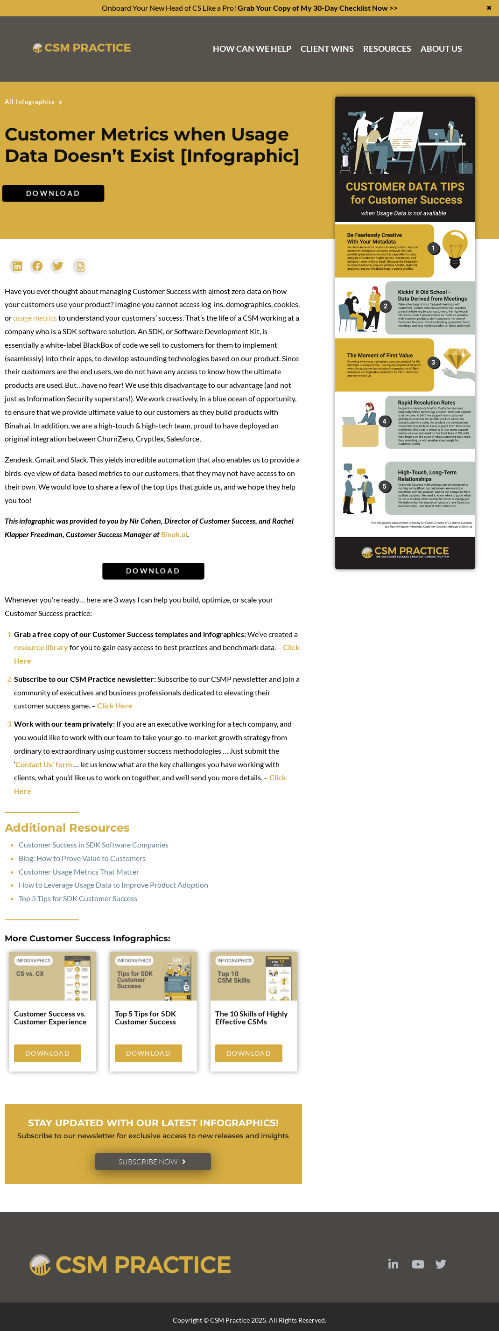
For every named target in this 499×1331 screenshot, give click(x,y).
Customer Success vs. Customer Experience (50, 1017)
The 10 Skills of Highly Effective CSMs (251, 1017)
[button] (17, 266)
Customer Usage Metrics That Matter (79, 871)
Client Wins (327, 48)
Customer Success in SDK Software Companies (94, 844)
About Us (441, 48)
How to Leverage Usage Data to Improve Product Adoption (113, 884)
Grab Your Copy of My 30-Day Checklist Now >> (318, 7)
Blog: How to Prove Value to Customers (82, 858)
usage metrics (35, 317)
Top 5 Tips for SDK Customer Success (78, 898)
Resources (387, 48)
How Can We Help (252, 48)
